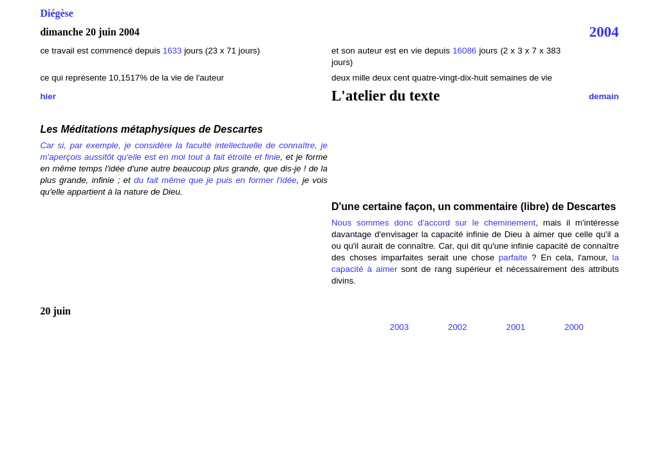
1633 (173, 50)
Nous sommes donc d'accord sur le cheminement (433, 222)
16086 (464, 50)
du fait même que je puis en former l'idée (215, 180)
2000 (574, 327)
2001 (516, 327)
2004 (604, 31)
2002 (457, 327)
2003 (399, 327)
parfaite (513, 257)
